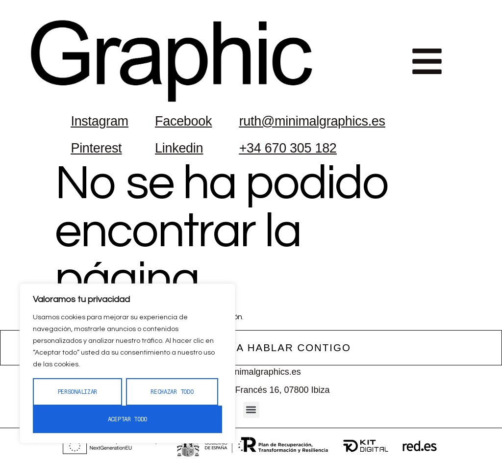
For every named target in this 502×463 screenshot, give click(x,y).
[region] (127, 363)
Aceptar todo (127, 419)
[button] (427, 61)
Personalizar (77, 391)
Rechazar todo (172, 391)
